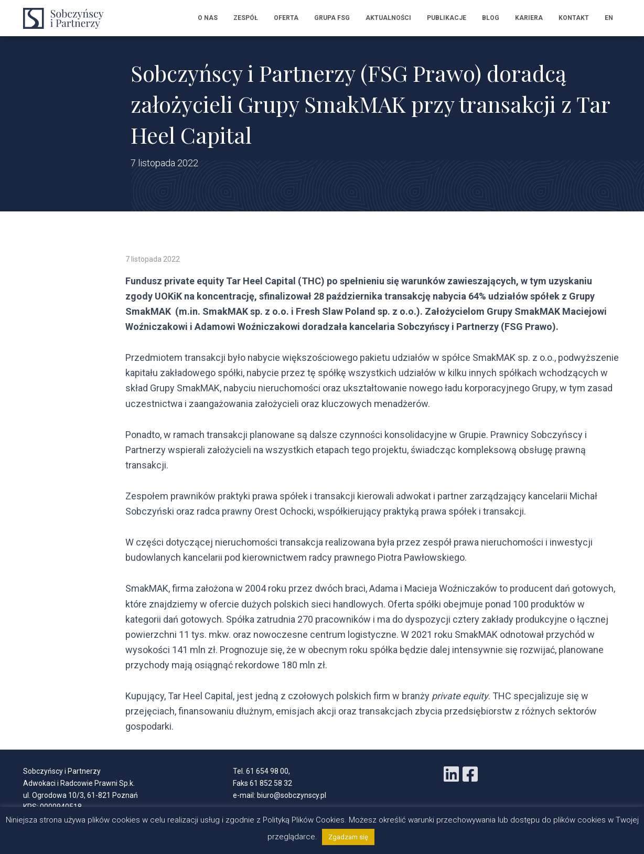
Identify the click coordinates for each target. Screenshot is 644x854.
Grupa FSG (332, 18)
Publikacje (446, 18)
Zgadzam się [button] (348, 837)
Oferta (286, 18)
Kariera (529, 18)
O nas (208, 18)
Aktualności (388, 18)
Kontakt (574, 18)
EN (609, 18)
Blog (490, 18)
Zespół (245, 18)
